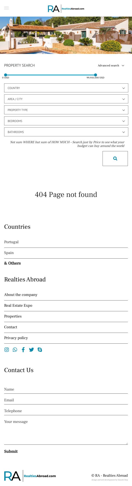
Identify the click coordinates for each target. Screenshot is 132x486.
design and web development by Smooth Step (110, 480)
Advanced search (108, 65)
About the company (21, 294)
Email (9, 400)
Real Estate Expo (18, 305)
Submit (11, 451)
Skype (39, 349)
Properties (13, 316)
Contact (10, 327)
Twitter (31, 349)
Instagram (6, 349)
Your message (16, 421)
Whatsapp (15, 349)
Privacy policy (16, 338)
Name (9, 389)
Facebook (23, 349)
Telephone (13, 411)
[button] (6, 8)
